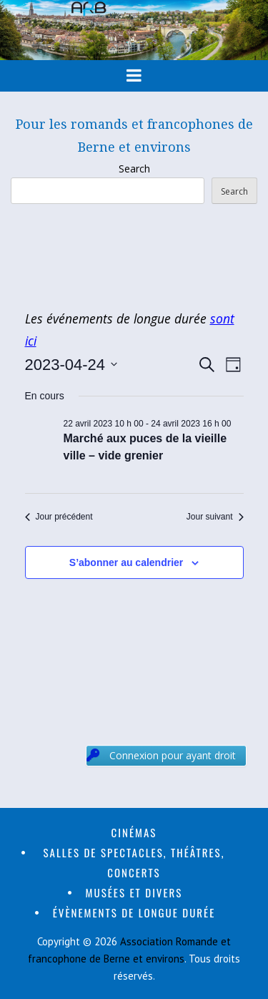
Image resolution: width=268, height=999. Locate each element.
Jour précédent (59, 517)
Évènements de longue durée (134, 912)
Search (134, 168)
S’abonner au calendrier (126, 562)
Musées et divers (134, 892)
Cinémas (134, 832)
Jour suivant (215, 517)
